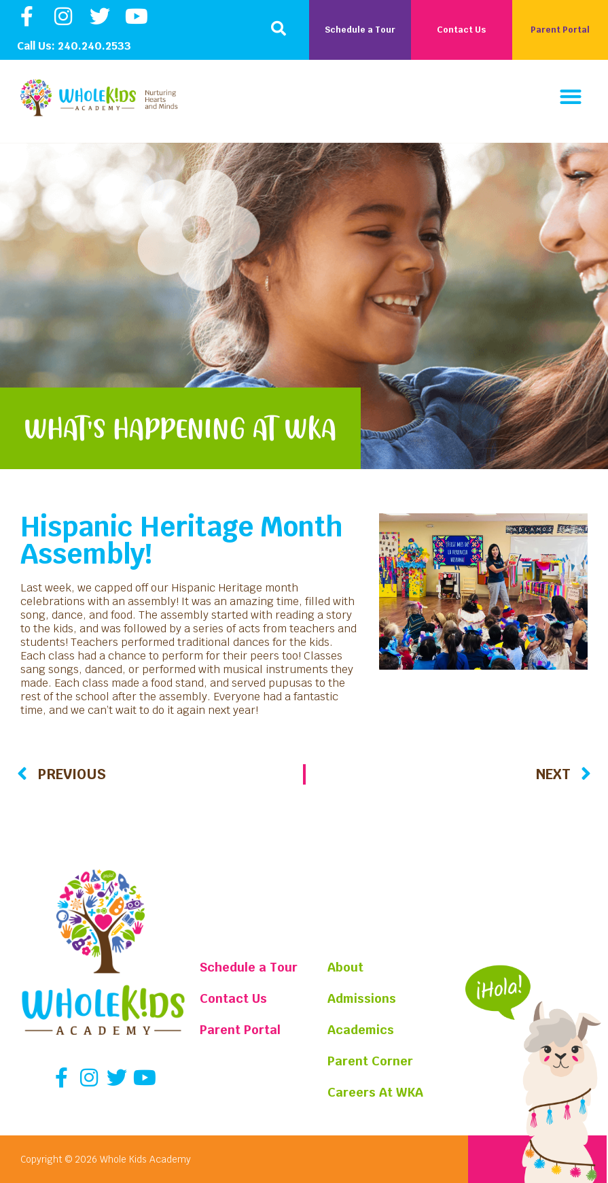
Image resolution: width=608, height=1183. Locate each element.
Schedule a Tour (249, 967)
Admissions (364, 998)
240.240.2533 (94, 46)
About (347, 967)
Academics (363, 1030)
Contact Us (233, 998)
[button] (278, 28)
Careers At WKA (377, 1092)
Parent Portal (240, 1030)
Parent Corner (372, 1061)
